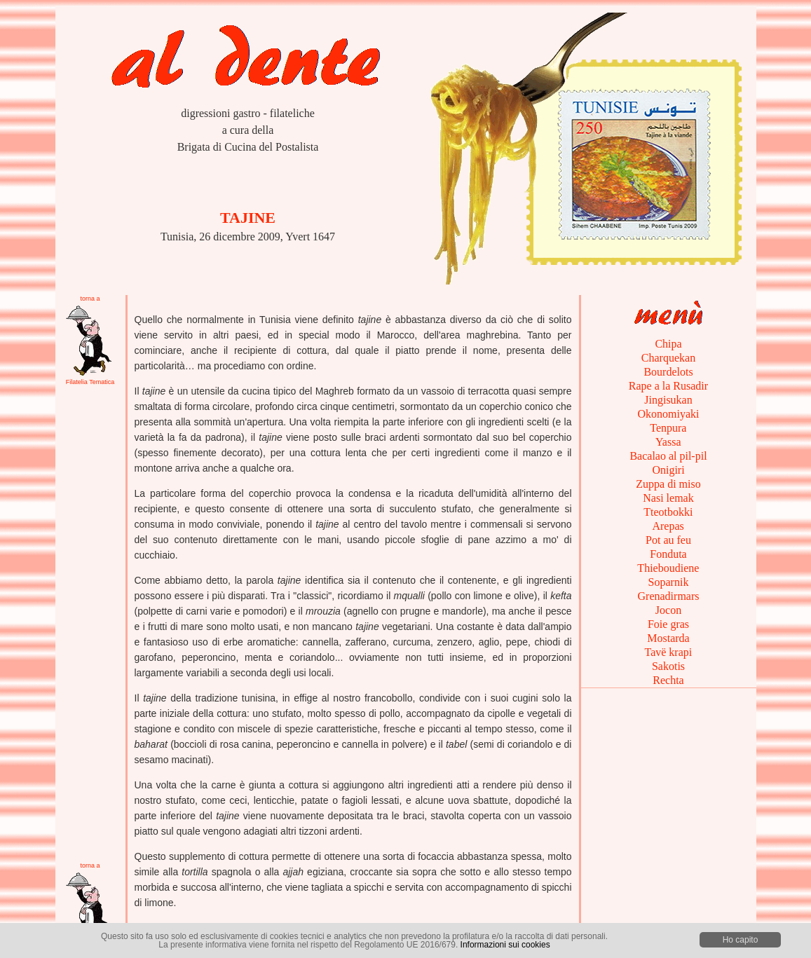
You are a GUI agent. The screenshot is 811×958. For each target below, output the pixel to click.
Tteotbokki (669, 512)
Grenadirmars (668, 596)
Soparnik (669, 582)
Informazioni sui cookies (505, 945)
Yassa (668, 442)
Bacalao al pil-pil (668, 456)
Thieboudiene (668, 568)
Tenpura (669, 428)
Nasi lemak (668, 498)
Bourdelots (668, 372)
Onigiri (668, 470)
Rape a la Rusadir (668, 386)
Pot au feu (668, 540)
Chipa (668, 344)
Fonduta (668, 554)
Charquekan (668, 358)
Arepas (668, 526)
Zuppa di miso (668, 484)
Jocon (668, 610)
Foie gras (668, 624)
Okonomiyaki (668, 414)
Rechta (668, 680)
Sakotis (668, 666)
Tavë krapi (668, 652)
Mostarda (668, 638)
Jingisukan (668, 400)
